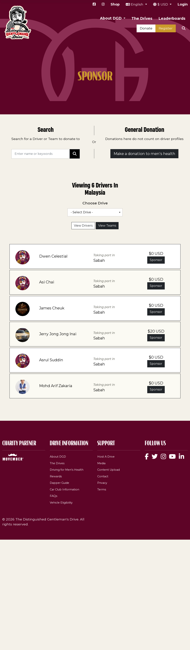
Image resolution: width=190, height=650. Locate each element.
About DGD (58, 456)
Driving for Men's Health (66, 469)
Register (166, 28)
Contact (102, 476)
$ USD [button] (163, 4)
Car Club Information (64, 489)
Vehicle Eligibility (61, 502)
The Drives (141, 18)
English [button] (137, 4)
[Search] (40, 154)
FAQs (53, 496)
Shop (115, 4)
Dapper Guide (59, 483)
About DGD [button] (111, 18)
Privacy (102, 483)
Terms (101, 489)
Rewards (56, 476)
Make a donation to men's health (144, 153)
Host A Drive (106, 456)
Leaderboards (171, 18)
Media (101, 463)
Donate (146, 28)
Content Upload (108, 469)
